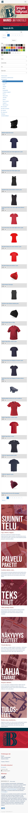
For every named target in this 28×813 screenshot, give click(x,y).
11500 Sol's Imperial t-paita (7, 474)
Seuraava (4, 37)
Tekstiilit (4, 81)
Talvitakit (4, 97)
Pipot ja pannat (6, 101)
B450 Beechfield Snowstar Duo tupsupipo (10, 493)
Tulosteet (4, 110)
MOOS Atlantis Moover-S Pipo (8, 322)
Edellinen (4, 35)
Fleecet (4, 93)
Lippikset (4, 103)
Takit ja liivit (5, 95)
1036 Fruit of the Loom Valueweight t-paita (11, 170)
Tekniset (4, 86)
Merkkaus (3, 114)
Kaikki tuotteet (4, 75)
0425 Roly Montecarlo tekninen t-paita (10, 265)
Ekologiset (5, 82)
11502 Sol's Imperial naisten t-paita (9, 455)
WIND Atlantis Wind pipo (7, 284)
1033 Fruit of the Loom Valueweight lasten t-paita (12, 151)
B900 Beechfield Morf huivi (7, 132)
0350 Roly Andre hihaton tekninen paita (10, 303)
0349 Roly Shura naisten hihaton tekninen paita (12, 189)
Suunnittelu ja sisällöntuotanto (7, 77)
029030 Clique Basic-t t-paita (8, 436)
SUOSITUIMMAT (5, 115)
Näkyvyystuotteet (5, 108)
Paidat (4, 84)
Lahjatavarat (4, 112)
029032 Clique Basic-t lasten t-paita (9, 341)
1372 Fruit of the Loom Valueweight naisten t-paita (12, 227)
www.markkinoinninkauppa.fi (11, 789)
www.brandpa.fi (4, 791)
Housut (4, 99)
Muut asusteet (5, 104)
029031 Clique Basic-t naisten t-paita (9, 417)
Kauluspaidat (5, 90)
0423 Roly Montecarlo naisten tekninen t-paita (11, 246)
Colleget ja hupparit (7, 92)
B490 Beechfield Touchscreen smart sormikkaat (12, 398)
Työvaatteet (4, 106)
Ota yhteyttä (3, 767)
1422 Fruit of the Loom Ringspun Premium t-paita (12, 360)
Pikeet (4, 88)
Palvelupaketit (4, 79)
